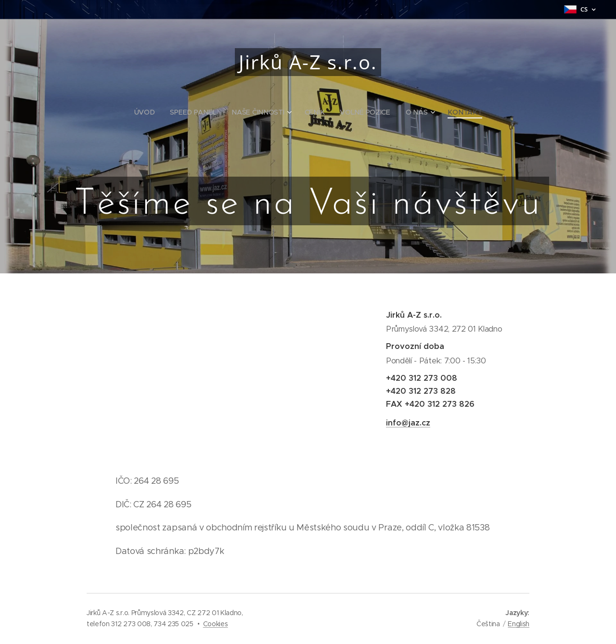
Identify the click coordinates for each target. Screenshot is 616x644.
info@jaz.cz (408, 423)
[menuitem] (149, 112)
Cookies (215, 623)
